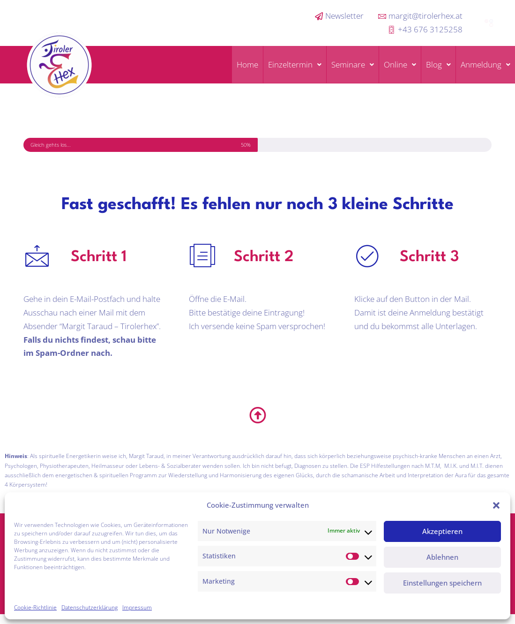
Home (247, 64)
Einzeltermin (294, 64)
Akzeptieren (442, 531)
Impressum (137, 607)
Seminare (352, 64)
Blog (438, 64)
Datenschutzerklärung (89, 607)
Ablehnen (442, 557)
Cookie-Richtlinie (35, 607)
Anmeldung (485, 64)
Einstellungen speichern (442, 582)
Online (400, 64)
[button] (496, 505)
